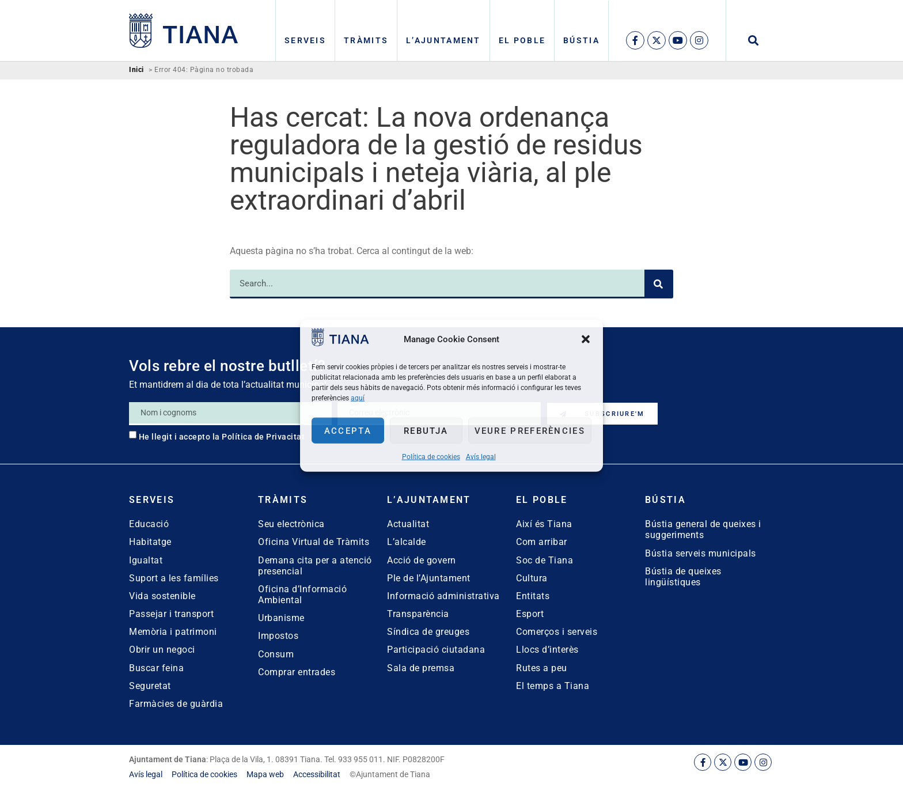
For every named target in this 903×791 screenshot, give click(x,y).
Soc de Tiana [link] (544, 560)
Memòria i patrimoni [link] (173, 631)
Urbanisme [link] (281, 617)
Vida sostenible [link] (162, 596)
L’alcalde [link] (406, 541)
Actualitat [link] (408, 523)
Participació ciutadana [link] (436, 649)
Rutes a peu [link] (541, 668)
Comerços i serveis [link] (556, 631)
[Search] (658, 284)
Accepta (347, 430)
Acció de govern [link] (421, 560)
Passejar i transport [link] (171, 613)
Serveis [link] (305, 40)
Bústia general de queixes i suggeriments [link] (703, 529)
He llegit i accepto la (222, 436)
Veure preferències (530, 430)
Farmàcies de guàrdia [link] (176, 703)
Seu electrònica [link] (291, 523)
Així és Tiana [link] (544, 523)
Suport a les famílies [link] (174, 578)
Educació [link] (149, 523)
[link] (340, 343)
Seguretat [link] (150, 685)
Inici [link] (136, 70)
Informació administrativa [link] (443, 596)
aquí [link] (358, 398)
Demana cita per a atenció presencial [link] (315, 566)
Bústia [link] (581, 40)
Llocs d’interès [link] (547, 649)
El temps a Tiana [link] (552, 685)
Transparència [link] (418, 613)
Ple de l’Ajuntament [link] (429, 578)
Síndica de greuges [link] (428, 631)
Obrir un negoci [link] (162, 649)
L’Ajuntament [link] (443, 40)
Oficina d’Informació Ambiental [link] (302, 594)
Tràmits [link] (366, 40)
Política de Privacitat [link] (263, 436)
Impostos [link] (278, 635)
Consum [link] (276, 654)
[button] (585, 339)
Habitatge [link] (150, 541)
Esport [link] (530, 613)
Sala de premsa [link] (420, 668)
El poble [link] (522, 40)
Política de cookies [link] (431, 457)
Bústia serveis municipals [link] (700, 553)
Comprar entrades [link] (296, 672)
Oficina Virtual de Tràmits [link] (313, 541)
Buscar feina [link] (156, 668)
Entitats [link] (532, 596)
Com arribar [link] (541, 541)
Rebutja (426, 430)
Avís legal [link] (481, 457)
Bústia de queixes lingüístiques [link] (683, 577)
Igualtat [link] (145, 560)
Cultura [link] (532, 578)
